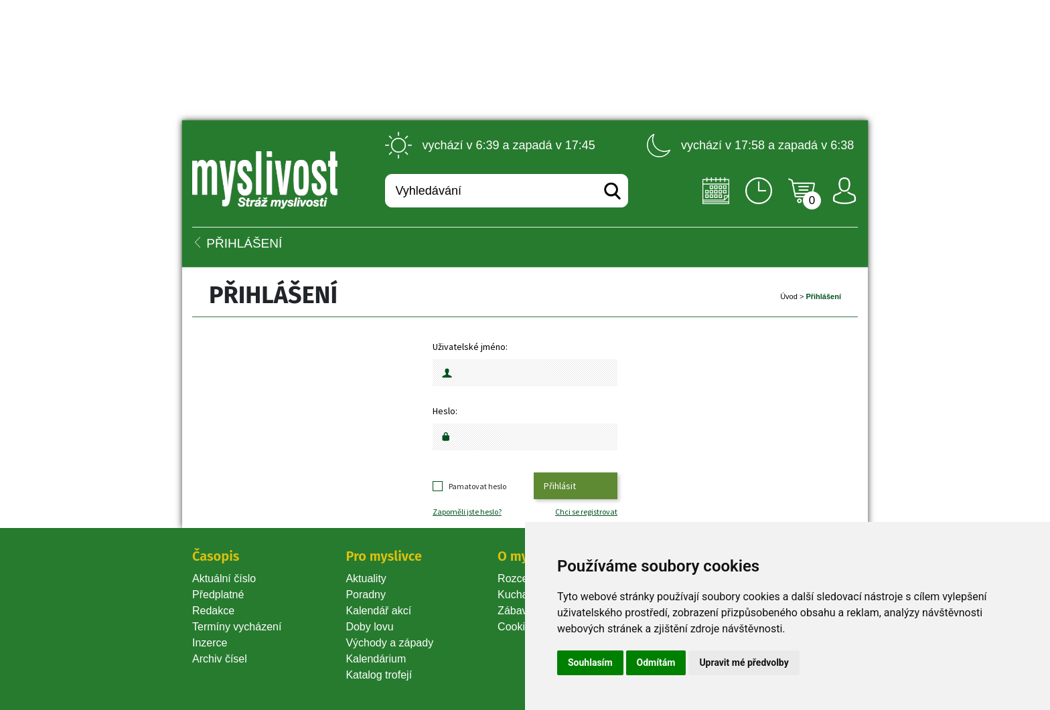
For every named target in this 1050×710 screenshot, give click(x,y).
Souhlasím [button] (590, 662)
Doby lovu (369, 626)
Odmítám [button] (656, 662)
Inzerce (209, 642)
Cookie (517, 626)
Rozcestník (524, 578)
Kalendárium (376, 658)
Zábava (515, 610)
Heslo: (445, 411)
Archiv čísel (219, 658)
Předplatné (218, 594)
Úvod (789, 296)
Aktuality (366, 578)
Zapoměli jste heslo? (467, 512)
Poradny (366, 594)
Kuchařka (520, 594)
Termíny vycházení (236, 626)
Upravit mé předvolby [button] (743, 662)
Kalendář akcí (378, 610)
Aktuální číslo (224, 578)
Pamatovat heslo (477, 486)
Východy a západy (389, 642)
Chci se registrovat (586, 512)
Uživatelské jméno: (470, 347)
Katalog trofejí (379, 675)
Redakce (213, 610)
